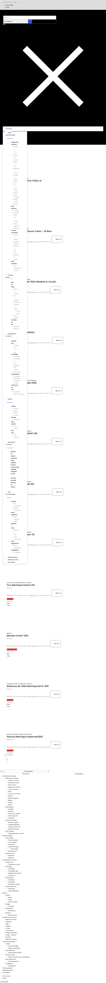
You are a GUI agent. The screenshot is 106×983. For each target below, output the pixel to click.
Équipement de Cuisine (10, 443)
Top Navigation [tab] (78, 774)
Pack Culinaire (14, 262)
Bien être (12, 432)
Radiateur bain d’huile (14, 873)
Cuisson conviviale (14, 232)
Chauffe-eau (14, 342)
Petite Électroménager (10, 134)
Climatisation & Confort (11, 335)
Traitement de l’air (10, 886)
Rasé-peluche (16, 317)
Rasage (13, 417)
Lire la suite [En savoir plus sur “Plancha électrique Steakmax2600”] (10, 750)
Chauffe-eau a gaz (13, 864)
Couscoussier (15, 467)
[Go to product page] (54, 163)
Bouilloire (16, 213)
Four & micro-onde (12, 582)
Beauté (10, 399)
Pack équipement (15, 542)
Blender (16, 193)
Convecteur (17, 372)
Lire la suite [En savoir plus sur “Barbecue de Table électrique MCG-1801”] (10, 700)
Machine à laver (10, 955)
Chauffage (14, 354)
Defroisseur (17, 302)
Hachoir (16, 202)
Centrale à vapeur (13, 847)
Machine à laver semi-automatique (18, 957)
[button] (1, 769)
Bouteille (13, 480)
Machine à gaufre (13, 822)
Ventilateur (17, 376)
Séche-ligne (19, 312)
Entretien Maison (9, 276)
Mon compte (9, 5)
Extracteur (16, 228)
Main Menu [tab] (26, 774)
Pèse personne (16, 436)
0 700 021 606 (4, 982)
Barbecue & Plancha (13, 684)
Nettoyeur (16, 329)
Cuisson (13, 501)
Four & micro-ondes (16, 187)
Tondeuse (16, 419)
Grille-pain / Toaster (16, 218)
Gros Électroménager (10, 493)
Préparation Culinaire (15, 143)
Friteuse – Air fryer (13, 780)
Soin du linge (12, 285)
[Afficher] (11, 755)
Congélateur (15, 550)
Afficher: (6, 755)
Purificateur (17, 392)
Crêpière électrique (16, 243)
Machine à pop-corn (16, 249)
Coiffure (13, 406)
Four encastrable (17, 505)
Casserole (14, 458)
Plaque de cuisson (13, 783)
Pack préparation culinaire (17, 268)
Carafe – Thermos (10, 935)
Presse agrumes (16, 225)
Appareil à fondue (13, 829)
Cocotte (13, 465)
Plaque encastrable (17, 509)
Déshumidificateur (19, 394)
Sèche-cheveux (16, 414)
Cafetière (16, 210)
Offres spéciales (13, 557)
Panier (7, 7)
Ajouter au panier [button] (12, 649)
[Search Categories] (15, 21)
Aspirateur (17, 326)
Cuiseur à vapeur (13, 789)
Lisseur (16, 411)
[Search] (30, 21)
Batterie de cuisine (10, 919)
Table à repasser (13, 840)
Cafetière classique (14, 470)
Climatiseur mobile (17, 382)
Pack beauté (13, 423)
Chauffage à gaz (13, 871)
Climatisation (15, 374)
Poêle (12, 460)
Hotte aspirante (14, 514)
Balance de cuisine (11, 939)
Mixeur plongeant (17, 196)
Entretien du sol (10, 853)
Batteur (16, 199)
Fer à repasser (12, 842)
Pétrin (15, 182)
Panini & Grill (12, 785)
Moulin (16, 204)
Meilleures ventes (13, 560)
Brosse (16, 408)
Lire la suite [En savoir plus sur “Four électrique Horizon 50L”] (10, 599)
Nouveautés (11, 562)
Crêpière (13, 463)
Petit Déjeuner (14, 207)
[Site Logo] (8, 13)
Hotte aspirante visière (16, 519)
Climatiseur (17, 378)
